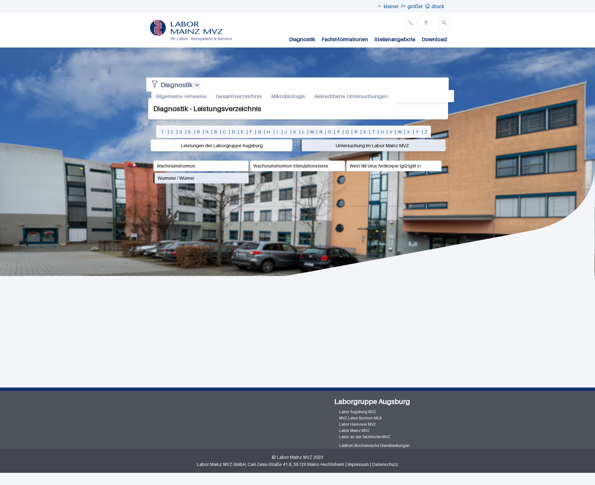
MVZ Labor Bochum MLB (360, 418)
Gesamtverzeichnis (239, 96)
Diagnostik (302, 39)
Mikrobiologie (288, 96)
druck (437, 6)
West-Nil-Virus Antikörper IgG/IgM (383, 165)
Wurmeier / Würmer (176, 178)
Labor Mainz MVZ (354, 430)
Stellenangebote (394, 39)
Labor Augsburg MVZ (357, 411)
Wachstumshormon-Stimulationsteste (290, 165)
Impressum (358, 464)
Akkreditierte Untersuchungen (351, 96)
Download (434, 39)
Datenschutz (385, 464)
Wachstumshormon (176, 165)
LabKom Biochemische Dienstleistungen (374, 445)
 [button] (427, 5)
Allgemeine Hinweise (181, 96)
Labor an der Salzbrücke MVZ (364, 436)
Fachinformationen (344, 39)
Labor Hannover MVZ (357, 424)
